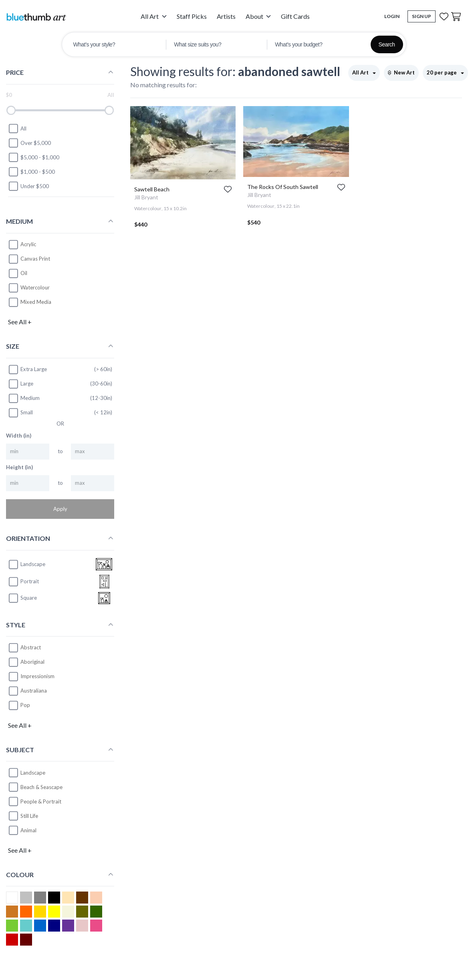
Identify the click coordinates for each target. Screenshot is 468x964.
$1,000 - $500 (31, 172)
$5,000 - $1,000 (33, 157)
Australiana (33, 690)
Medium (24, 398)
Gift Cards (295, 16)
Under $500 (28, 186)
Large (20, 384)
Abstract (30, 647)
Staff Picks (192, 16)
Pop (25, 705)
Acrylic (28, 244)
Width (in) (18, 435)
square (22, 598)
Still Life (29, 816)
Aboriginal (32, 662)
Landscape (32, 772)
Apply (60, 509)
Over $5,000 (29, 143)
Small (20, 413)
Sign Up (421, 16)
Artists (226, 16)
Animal (28, 830)
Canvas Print (35, 258)
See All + (20, 321)
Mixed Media (35, 302)
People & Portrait (40, 801)
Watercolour (35, 287)
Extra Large (27, 369)
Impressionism (37, 676)
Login (391, 16)
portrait (23, 581)
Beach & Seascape (41, 787)
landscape (26, 564)
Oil (23, 273)
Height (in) (19, 467)
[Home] (36, 16)
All (17, 128)
